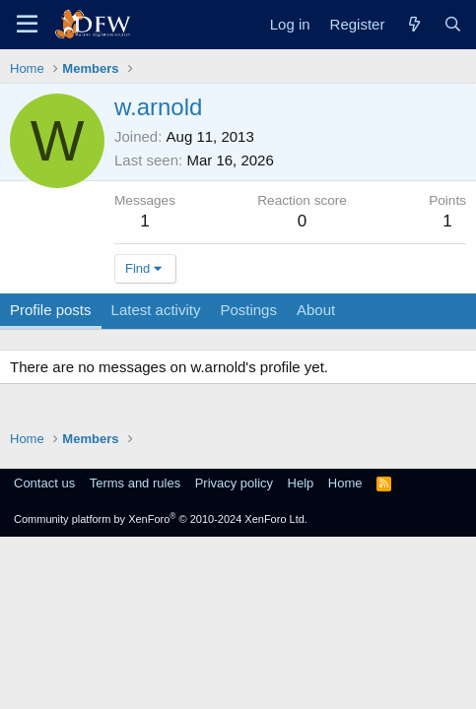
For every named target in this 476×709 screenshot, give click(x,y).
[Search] (453, 24)
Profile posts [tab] (51, 309)
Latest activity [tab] (156, 309)
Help (301, 483)
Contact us (44, 483)
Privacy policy (234, 483)
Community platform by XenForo (160, 519)
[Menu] (27, 24)
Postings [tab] (248, 309)
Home (345, 483)
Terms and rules (135, 483)
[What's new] (413, 24)
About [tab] (316, 309)
